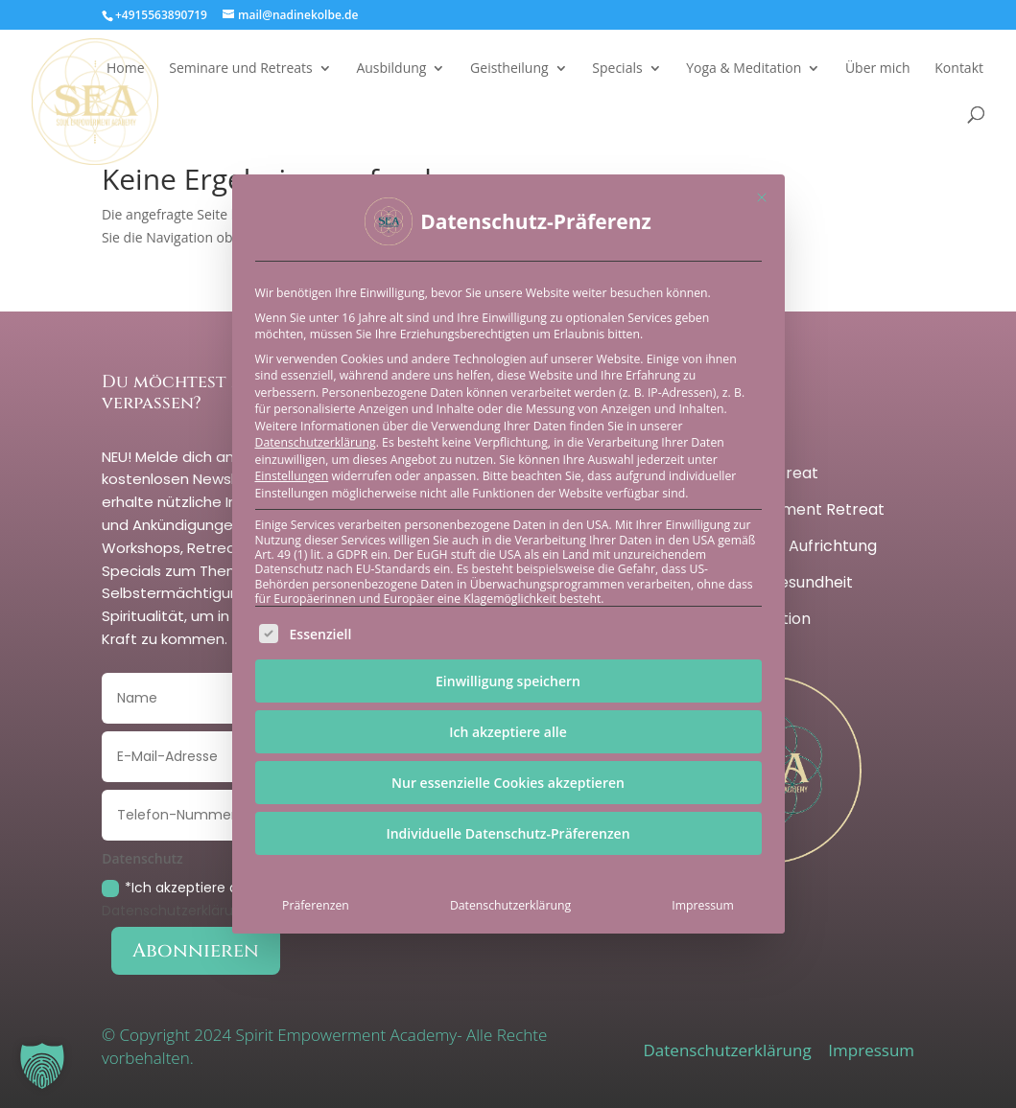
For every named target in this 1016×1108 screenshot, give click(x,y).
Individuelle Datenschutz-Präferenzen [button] (507, 833)
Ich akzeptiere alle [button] (508, 732)
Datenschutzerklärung (315, 442)
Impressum (703, 905)
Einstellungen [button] (292, 476)
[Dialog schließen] (761, 197)
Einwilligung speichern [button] (508, 681)
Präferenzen (315, 905)
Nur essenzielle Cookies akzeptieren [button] (508, 782)
